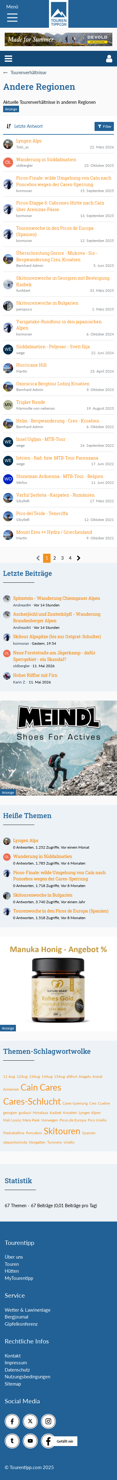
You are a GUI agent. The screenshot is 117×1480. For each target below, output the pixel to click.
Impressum (16, 1362)
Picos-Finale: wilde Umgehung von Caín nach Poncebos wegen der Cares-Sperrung (59, 876)
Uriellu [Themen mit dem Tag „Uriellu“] (69, 1142)
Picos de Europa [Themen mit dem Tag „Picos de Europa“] (73, 1120)
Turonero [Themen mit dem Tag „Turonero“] (54, 1142)
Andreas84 (22, 605)
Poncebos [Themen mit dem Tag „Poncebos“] (34, 1132)
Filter (104, 126)
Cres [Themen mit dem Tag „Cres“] (92, 1103)
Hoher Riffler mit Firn (35, 675)
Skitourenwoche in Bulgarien (42, 895)
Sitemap (13, 1383)
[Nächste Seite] (78, 558)
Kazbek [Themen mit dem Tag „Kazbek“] (55, 1112)
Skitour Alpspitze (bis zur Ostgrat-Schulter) (57, 636)
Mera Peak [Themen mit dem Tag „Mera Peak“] (31, 1120)
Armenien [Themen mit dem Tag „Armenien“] (11, 1089)
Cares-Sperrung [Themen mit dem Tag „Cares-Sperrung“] (75, 1103)
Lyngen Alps (25, 840)
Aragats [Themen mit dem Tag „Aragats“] (85, 1076)
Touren (12, 1264)
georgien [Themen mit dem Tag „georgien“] (10, 1112)
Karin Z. (19, 682)
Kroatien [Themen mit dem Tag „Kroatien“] (70, 1112)
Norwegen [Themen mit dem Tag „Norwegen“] (49, 1120)
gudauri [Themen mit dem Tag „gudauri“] (25, 1112)
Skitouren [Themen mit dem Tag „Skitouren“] (62, 1131)
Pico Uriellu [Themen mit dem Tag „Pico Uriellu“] (97, 1120)
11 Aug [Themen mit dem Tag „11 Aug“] (9, 1076)
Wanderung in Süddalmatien (42, 856)
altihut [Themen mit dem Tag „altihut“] (71, 1076)
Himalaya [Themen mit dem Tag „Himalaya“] (40, 1112)
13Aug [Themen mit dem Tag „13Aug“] (34, 1076)
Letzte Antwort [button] (28, 126)
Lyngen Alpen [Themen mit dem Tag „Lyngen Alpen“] (90, 1112)
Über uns (14, 1257)
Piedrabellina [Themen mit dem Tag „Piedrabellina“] (13, 1132)
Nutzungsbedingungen (27, 1376)
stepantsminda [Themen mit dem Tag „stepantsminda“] (15, 1142)
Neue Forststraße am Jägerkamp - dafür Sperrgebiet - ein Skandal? (54, 656)
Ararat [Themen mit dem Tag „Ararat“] (97, 1076)
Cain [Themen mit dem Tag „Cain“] (29, 1087)
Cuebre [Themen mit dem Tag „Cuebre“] (104, 1103)
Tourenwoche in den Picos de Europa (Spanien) (61, 911)
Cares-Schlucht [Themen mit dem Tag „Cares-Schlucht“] (32, 1101)
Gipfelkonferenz (21, 1324)
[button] (8, 59)
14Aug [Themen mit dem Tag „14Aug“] (46, 1076)
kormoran (21, 643)
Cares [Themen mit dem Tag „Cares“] (50, 1087)
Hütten (12, 1271)
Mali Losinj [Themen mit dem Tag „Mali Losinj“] (12, 1120)
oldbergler (21, 665)
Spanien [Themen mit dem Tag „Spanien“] (88, 1132)
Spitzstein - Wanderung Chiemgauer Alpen (56, 598)
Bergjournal (16, 1316)
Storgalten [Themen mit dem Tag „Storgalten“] (37, 1142)
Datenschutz (17, 1369)
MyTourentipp (19, 1278)
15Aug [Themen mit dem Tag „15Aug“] (59, 1076)
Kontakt (13, 1355)
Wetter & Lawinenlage (28, 1310)
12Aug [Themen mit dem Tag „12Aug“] (22, 1076)
